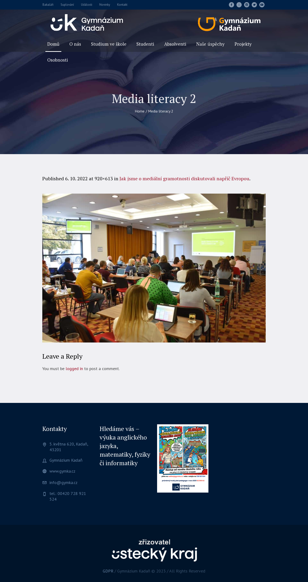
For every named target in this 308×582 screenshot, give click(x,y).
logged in (74, 368)
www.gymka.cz (62, 471)
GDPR (108, 571)
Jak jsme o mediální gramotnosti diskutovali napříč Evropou (184, 178)
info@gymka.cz (63, 482)
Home (139, 111)
